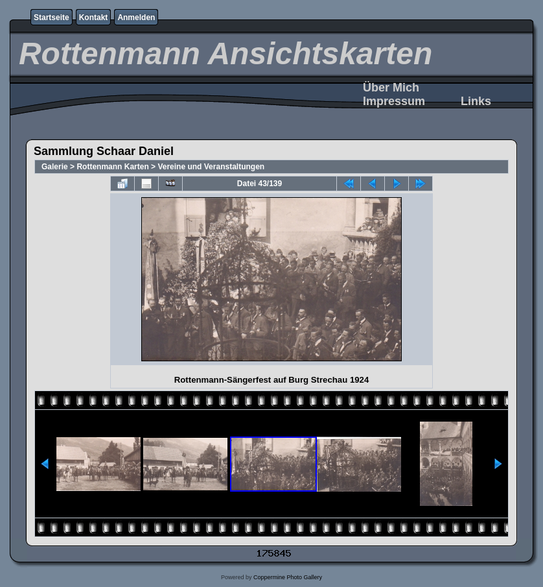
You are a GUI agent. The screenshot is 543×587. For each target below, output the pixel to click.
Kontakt (93, 17)
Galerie (54, 166)
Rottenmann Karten (112, 166)
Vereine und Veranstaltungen (210, 166)
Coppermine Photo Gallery (287, 577)
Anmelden (136, 17)
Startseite (51, 17)
